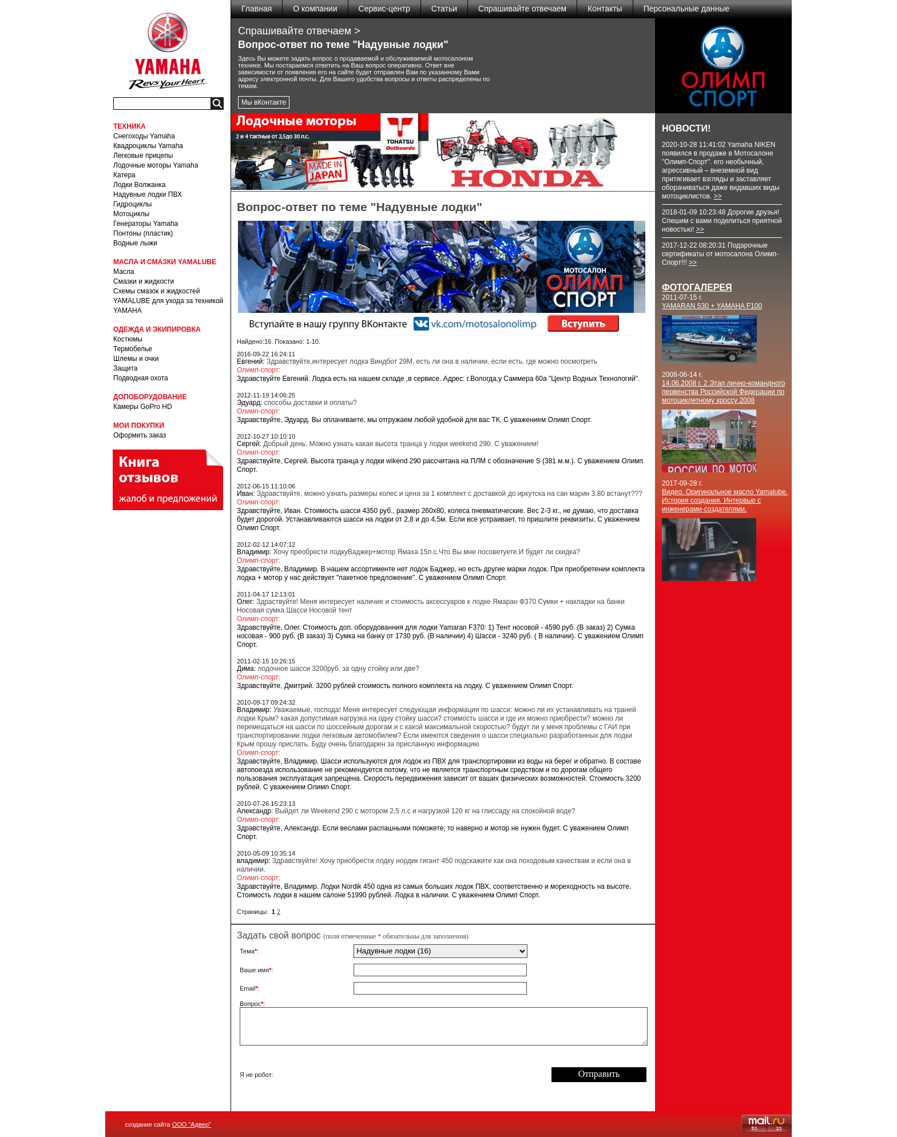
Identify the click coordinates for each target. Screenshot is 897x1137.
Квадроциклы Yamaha (148, 146)
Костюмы (127, 339)
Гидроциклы (132, 204)
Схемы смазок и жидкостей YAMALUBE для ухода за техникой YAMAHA (168, 301)
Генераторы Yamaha (145, 224)
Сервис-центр (384, 8)
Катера (124, 175)
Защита (125, 368)
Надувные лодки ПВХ (147, 194)
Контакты (605, 8)
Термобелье (132, 349)
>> (717, 196)
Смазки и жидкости (143, 281)
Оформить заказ (139, 435)
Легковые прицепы (143, 156)
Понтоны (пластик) (143, 233)
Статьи (444, 8)
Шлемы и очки (136, 359)
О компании (315, 8)
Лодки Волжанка (139, 185)
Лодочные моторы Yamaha (155, 165)
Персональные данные (686, 8)
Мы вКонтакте (263, 102)
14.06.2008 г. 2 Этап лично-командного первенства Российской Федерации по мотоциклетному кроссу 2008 (723, 391)
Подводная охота (140, 378)
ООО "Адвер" (191, 1124)
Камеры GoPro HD (142, 407)
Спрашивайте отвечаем (522, 8)
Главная (256, 8)
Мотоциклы (131, 214)
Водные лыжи (135, 243)
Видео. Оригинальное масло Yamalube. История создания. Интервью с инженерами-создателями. (725, 500)
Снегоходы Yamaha (144, 136)
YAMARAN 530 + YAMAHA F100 (712, 306)
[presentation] (440, 1074)
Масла (123, 272)
